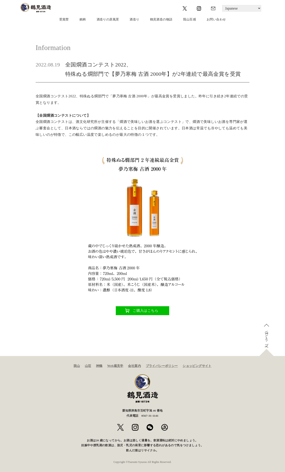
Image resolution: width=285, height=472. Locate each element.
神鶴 (99, 366)
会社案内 (134, 366)
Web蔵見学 (115, 366)
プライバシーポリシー (162, 366)
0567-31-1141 (150, 415)
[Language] (241, 8)
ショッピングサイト (197, 366)
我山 (76, 366)
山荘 (88, 366)
